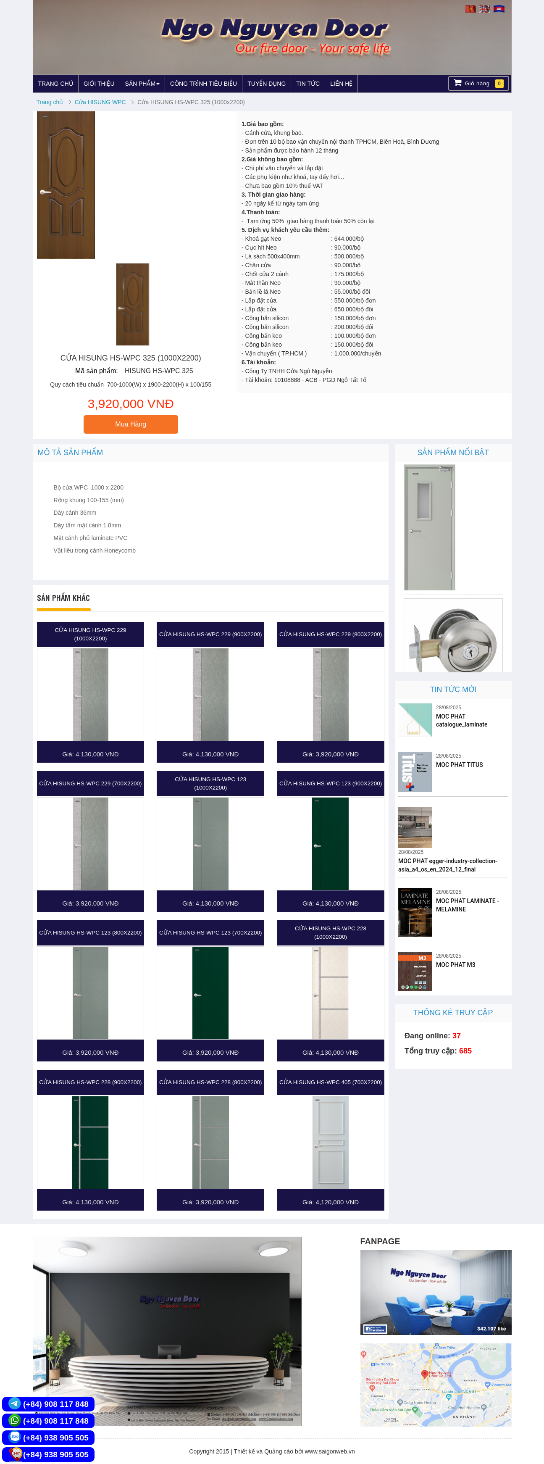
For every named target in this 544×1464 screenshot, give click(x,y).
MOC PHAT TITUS (459, 764)
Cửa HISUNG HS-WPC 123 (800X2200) (90, 932)
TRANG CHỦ (55, 83)
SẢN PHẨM (142, 83)
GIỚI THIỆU (99, 83)
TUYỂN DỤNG (266, 83)
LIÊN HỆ (341, 83)
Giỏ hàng (479, 83)
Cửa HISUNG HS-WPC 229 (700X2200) (90, 783)
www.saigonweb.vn (330, 1451)
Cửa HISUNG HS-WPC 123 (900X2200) (330, 783)
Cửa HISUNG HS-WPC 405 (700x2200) (330, 1082)
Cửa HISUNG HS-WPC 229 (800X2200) (330, 634)
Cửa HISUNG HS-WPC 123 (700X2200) (210, 932)
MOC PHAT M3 (456, 964)
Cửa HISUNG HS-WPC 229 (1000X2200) (90, 634)
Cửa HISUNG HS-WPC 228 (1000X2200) (330, 932)
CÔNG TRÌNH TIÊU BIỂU (203, 83)
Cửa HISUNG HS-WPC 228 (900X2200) (90, 1082)
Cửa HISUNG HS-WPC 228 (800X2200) (210, 1082)
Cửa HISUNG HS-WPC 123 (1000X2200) (210, 783)
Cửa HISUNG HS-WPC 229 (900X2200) (210, 634)
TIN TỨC (308, 83)
